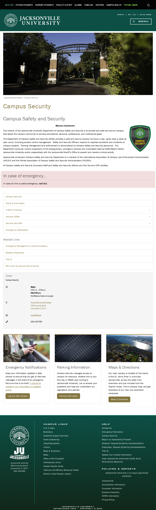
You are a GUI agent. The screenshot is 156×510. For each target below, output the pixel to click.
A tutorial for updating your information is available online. (23, 386)
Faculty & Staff (64, 5)
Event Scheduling (51, 439)
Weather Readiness (15, 252)
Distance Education (110, 492)
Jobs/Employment (52, 443)
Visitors (100, 5)
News (46, 454)
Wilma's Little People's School (57, 474)
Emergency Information (112, 432)
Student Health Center (54, 466)
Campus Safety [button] (79, 217)
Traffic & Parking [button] (79, 210)
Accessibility (107, 480)
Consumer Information (112, 488)
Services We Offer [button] (79, 224)
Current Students (44, 5)
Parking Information (68, 395)
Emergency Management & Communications (26, 246)
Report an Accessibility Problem (116, 439)
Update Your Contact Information (117, 454)
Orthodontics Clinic (52, 462)
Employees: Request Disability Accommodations (124, 447)
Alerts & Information (15, 203)
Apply (120, 15)
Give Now (146, 15)
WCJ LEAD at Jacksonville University (22, 266)
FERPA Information (110, 496)
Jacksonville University (13, 97)
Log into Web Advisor (18, 395)
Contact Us (107, 428)
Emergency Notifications (17, 229)
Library (47, 447)
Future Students (24, 5)
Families (89, 5)
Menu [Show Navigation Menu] (141, 21)
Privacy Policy (108, 499)
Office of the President (54, 458)
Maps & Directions (119, 399)
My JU (132, 15)
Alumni (78, 5)
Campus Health (114, 5)
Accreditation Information (113, 484)
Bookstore (48, 432)
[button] (148, 5)
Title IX (9, 259)
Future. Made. (131, 5)
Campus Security (14, 196)
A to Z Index (49, 428)
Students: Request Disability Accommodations (123, 443)
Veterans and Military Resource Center (61, 470)
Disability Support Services (56, 435)
